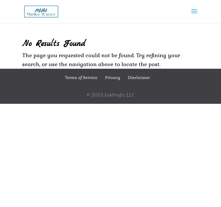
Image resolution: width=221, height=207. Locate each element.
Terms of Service (81, 77)
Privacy (112, 77)
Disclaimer (139, 77)
